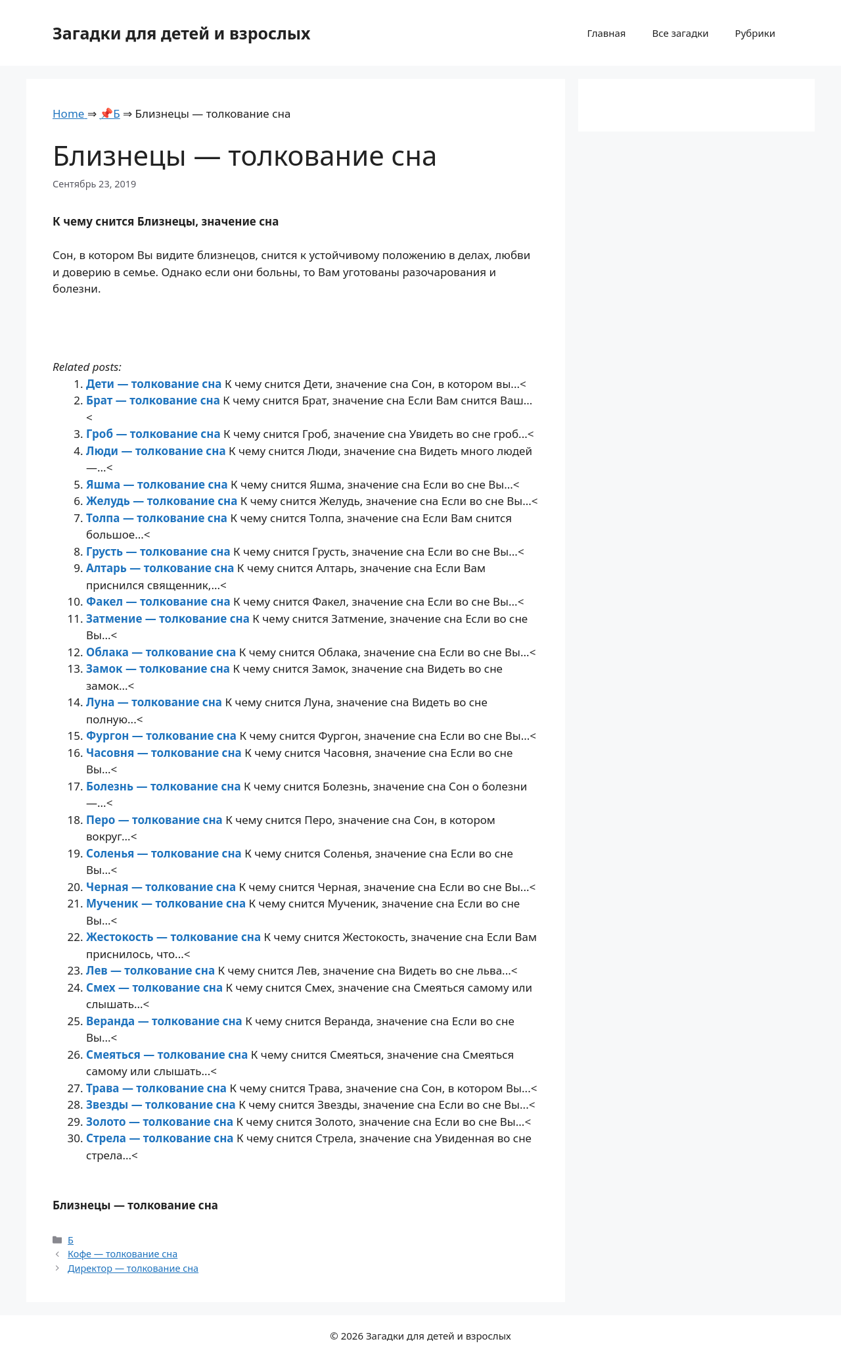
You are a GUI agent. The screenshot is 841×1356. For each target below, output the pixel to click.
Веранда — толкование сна (165, 1021)
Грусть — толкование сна (159, 551)
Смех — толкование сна (156, 987)
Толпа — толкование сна (158, 517)
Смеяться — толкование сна (168, 1054)
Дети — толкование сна (155, 383)
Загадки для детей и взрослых (182, 33)
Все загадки (680, 32)
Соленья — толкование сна (165, 853)
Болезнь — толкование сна (165, 786)
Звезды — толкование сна (162, 1104)
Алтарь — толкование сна (161, 567)
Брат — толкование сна (154, 400)
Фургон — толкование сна (162, 735)
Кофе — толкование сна (122, 1253)
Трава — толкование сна (157, 1088)
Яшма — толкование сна (158, 484)
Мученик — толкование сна (167, 903)
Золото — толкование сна (161, 1121)
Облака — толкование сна (162, 652)
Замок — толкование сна (159, 668)
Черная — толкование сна (162, 886)
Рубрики (755, 32)
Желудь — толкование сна (163, 500)
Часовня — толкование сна (165, 752)
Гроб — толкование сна (154, 433)
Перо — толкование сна (155, 819)
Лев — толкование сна (151, 970)
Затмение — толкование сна (169, 618)
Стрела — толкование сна (161, 1138)
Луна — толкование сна (155, 702)
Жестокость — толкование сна (175, 936)
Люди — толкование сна (157, 450)
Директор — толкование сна (133, 1268)
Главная (606, 32)
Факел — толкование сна (159, 601)
